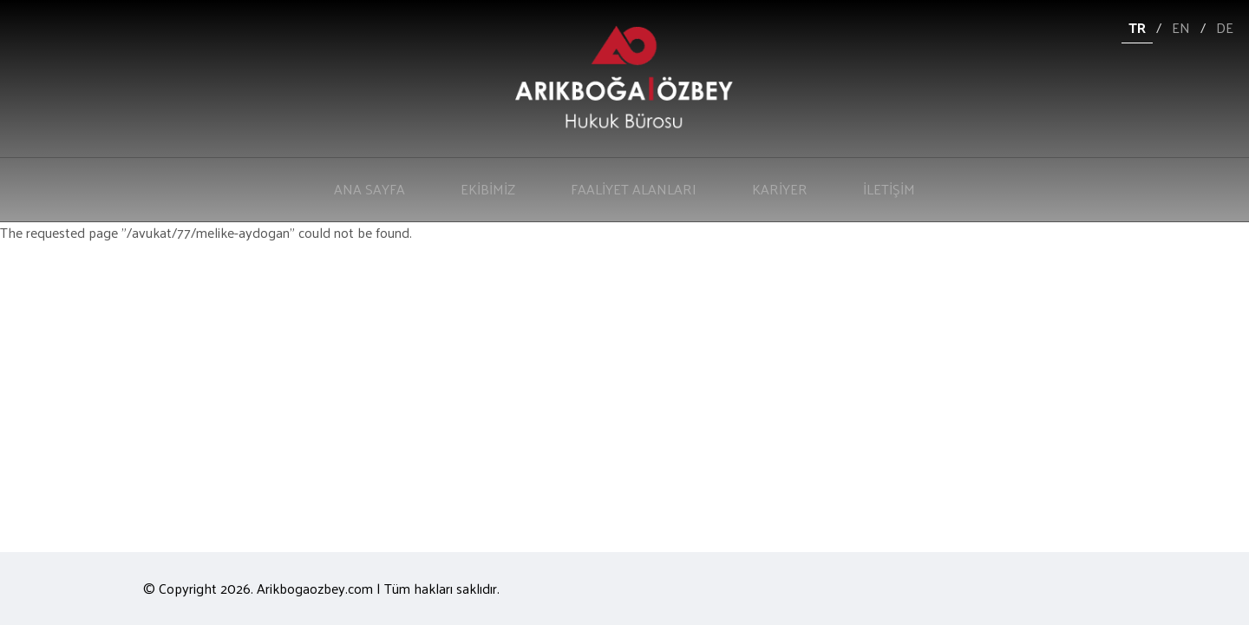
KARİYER (780, 188)
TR (1137, 27)
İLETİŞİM (889, 188)
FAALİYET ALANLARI (633, 188)
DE (1224, 27)
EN (1181, 27)
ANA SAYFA (369, 188)
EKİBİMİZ (488, 188)
